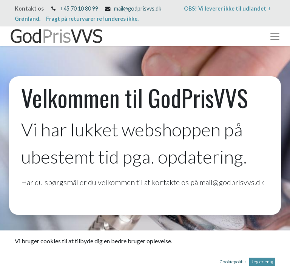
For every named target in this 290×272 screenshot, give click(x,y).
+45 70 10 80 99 (79, 8)
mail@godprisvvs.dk (137, 8)
